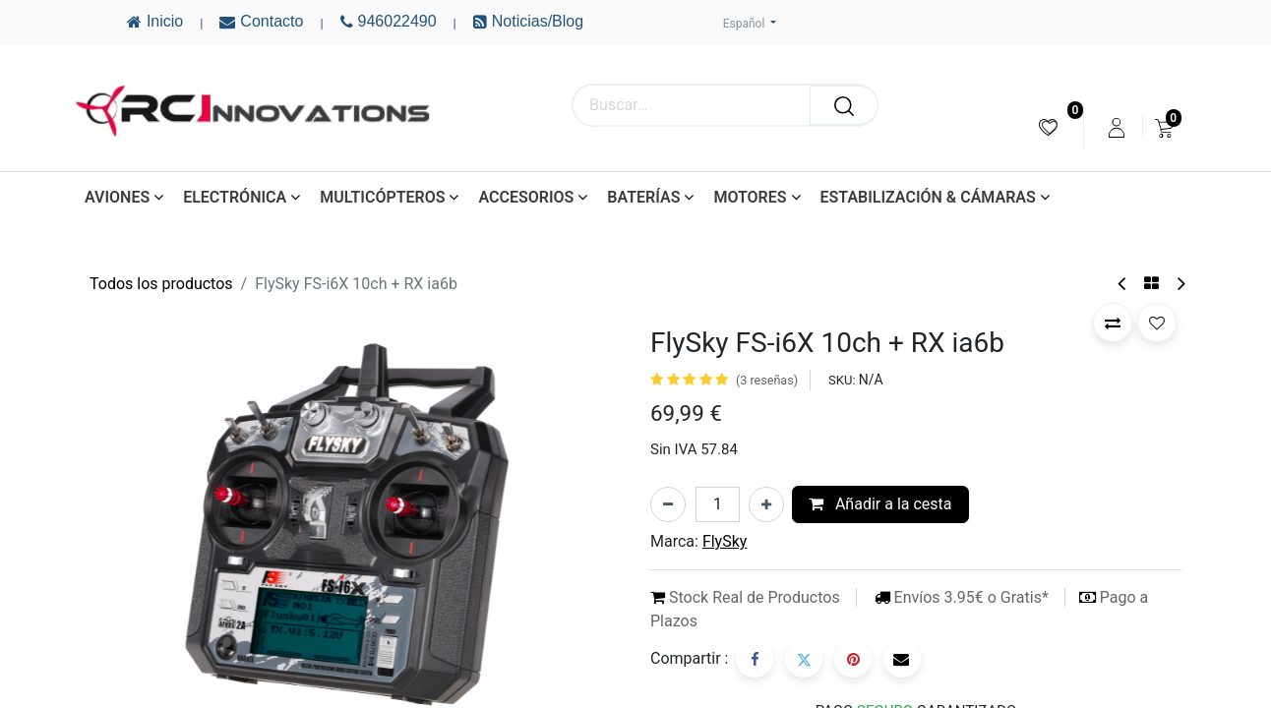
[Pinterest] (853, 659)
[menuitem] (1048, 127)
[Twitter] (803, 659)
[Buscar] (844, 105)
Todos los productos (161, 283)
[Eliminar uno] (668, 504)
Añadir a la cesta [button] (880, 504)
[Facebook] (754, 659)
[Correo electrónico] (902, 659)
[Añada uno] (766, 504)
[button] (1112, 322)
